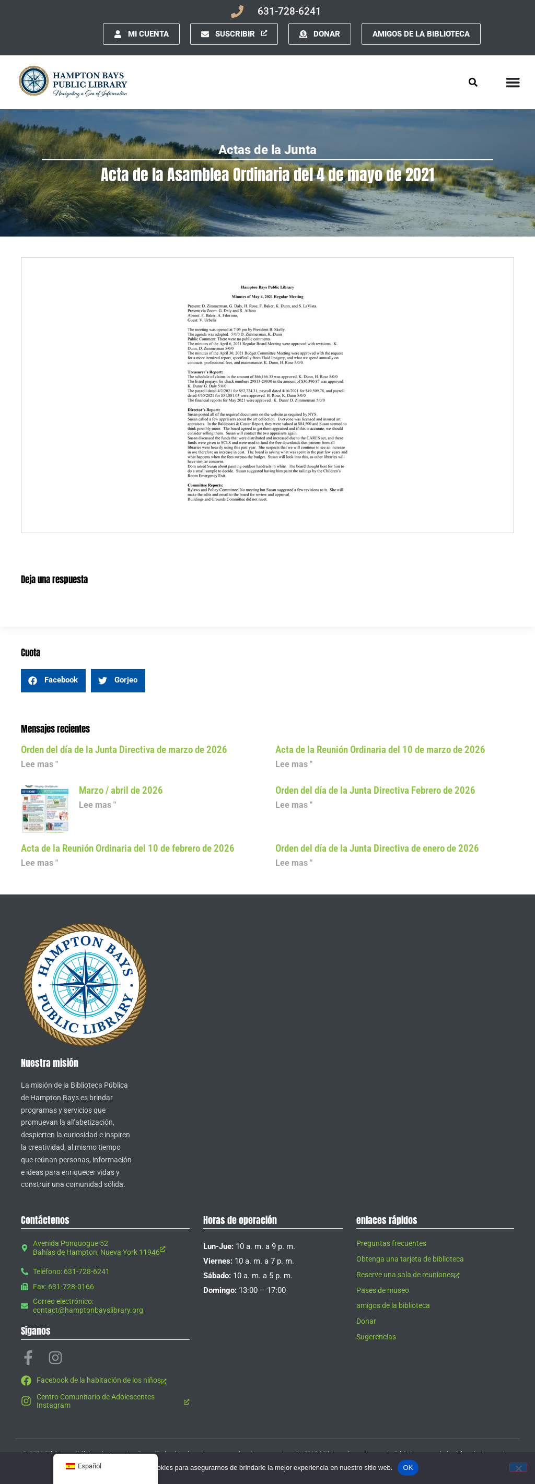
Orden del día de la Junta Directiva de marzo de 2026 (124, 750)
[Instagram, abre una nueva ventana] (55, 1357)
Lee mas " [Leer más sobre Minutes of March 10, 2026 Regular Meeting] (293, 764)
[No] (518, 1467)
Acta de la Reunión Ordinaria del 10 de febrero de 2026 (128, 848)
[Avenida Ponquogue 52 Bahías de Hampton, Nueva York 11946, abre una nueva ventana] (105, 1248)
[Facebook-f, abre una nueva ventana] (28, 1357)
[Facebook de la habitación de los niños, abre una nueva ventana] (105, 1380)
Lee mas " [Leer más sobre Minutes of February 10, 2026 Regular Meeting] (39, 863)
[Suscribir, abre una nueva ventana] (234, 34)
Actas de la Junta (267, 150)
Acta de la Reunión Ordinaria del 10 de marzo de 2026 (380, 750)
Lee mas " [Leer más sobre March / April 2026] (97, 805)
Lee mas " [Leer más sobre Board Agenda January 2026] (293, 863)
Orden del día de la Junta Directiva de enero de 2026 (377, 848)
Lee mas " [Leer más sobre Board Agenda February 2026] (293, 805)
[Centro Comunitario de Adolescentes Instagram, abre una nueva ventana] (105, 1401)
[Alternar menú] (512, 82)
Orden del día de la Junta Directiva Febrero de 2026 (375, 790)
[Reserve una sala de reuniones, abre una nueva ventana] (435, 1274)
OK (408, 1467)
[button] (53, 680)
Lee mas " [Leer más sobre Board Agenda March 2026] (39, 764)
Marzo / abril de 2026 (121, 790)
